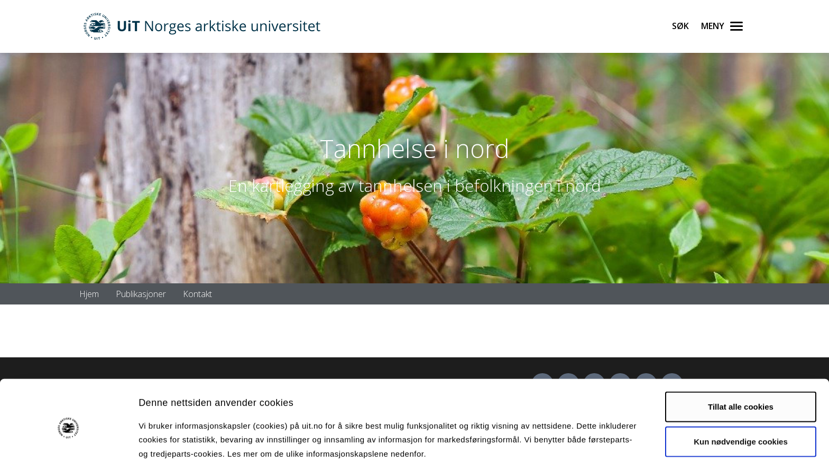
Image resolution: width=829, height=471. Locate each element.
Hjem (89, 294)
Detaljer (563, 450)
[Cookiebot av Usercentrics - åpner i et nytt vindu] (68, 450)
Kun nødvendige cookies (741, 403)
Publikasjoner (141, 294)
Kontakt (197, 294)
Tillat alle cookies (740, 368)
